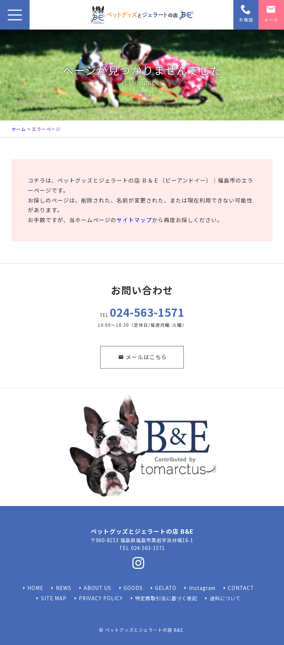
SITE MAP (54, 598)
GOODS (133, 587)
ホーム (18, 129)
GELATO (165, 587)
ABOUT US (97, 587)
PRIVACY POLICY (101, 598)
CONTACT (241, 587)
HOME (35, 587)
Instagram (202, 587)
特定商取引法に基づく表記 (166, 598)
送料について (225, 598)
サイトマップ (134, 220)
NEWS (63, 587)
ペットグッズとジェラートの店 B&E (144, 630)
